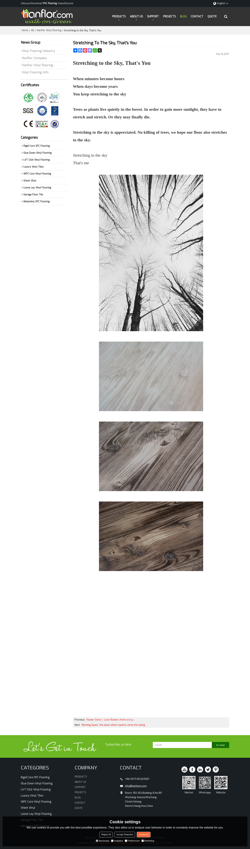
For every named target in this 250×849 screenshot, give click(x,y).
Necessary (102, 840)
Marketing (147, 840)
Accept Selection (124, 834)
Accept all (143, 834)
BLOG (183, 16)
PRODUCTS (119, 16)
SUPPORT (153, 16)
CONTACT (197, 16)
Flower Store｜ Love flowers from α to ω (109, 719)
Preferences (132, 840)
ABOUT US (136, 16)
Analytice (117, 840)
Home (25, 30)
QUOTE (212, 16)
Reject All (106, 834)
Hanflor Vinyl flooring (49, 30)
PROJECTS (169, 16)
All (32, 30)
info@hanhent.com (136, 786)
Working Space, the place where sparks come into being (113, 725)
